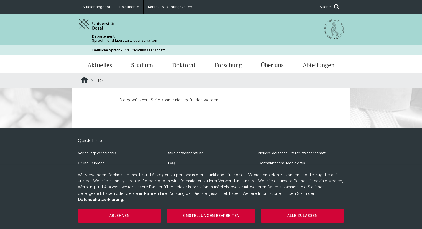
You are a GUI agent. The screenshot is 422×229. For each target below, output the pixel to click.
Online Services (91, 163)
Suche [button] (329, 6)
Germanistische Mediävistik (281, 163)
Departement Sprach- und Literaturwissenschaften (124, 38)
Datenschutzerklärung (100, 199)
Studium (142, 65)
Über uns (272, 65)
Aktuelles (100, 65)
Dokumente (129, 6)
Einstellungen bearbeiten (211, 215)
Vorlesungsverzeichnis (97, 153)
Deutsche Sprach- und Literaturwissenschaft (128, 50)
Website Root (84, 80)
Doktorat (184, 65)
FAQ (171, 163)
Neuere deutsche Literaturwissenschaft (292, 153)
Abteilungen (318, 65)
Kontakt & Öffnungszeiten (170, 6)
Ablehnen (119, 215)
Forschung (228, 65)
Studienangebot (96, 6)
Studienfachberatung (186, 153)
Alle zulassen (302, 215)
